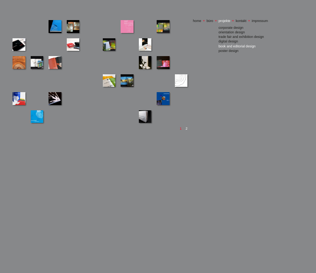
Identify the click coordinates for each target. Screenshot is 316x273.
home (197, 21)
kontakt (241, 21)
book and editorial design (237, 46)
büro (209, 21)
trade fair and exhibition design (241, 37)
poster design (229, 51)
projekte (224, 21)
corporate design (231, 28)
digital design (228, 41)
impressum (260, 21)
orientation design (232, 32)
